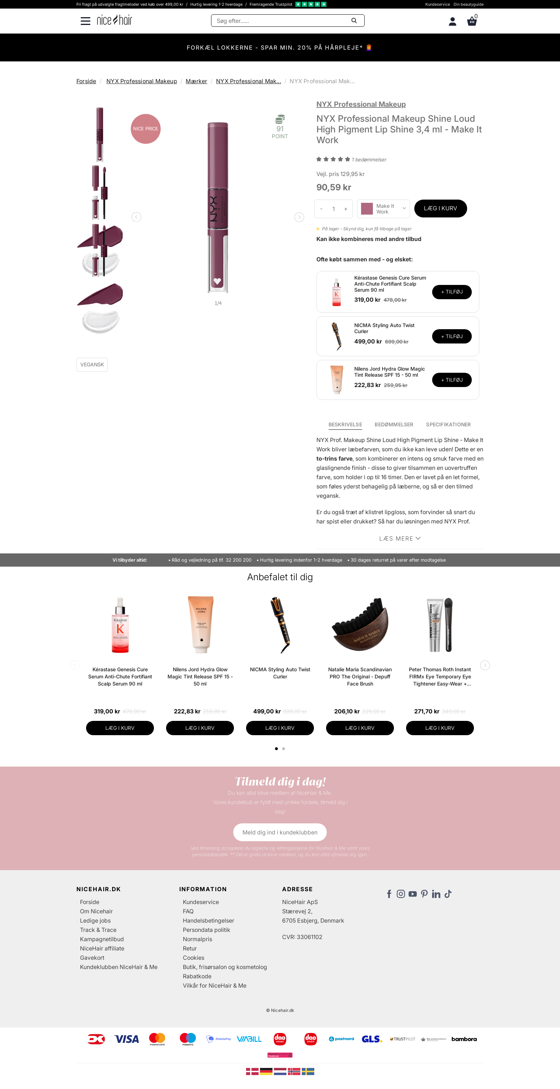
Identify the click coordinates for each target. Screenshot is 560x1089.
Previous (138, 218)
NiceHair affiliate (102, 948)
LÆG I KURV (440, 208)
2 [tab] (284, 748)
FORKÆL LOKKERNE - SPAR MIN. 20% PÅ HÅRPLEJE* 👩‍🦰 (280, 47)
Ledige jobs (95, 920)
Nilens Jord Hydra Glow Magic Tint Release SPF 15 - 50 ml (389, 372)
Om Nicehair (96, 911)
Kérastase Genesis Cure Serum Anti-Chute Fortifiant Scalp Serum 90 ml (390, 284)
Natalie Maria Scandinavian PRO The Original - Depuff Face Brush (360, 676)
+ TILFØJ (452, 291)
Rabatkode (197, 976)
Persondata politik (206, 929)
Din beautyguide (469, 4)
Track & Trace (98, 929)
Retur (190, 948)
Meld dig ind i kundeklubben (280, 832)
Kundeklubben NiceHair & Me (119, 966)
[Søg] (288, 20)
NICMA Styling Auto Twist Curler (384, 328)
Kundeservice (437, 4)
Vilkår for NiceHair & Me (214, 985)
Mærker (196, 81)
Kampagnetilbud (102, 939)
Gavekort (92, 957)
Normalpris (197, 939)
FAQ (188, 911)
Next (298, 218)
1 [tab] (277, 748)
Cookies (193, 957)
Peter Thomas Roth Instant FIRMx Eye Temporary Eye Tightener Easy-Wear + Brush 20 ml (440, 676)
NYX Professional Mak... (248, 81)
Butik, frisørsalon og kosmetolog (225, 966)
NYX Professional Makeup (141, 81)
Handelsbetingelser (208, 920)
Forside (86, 81)
